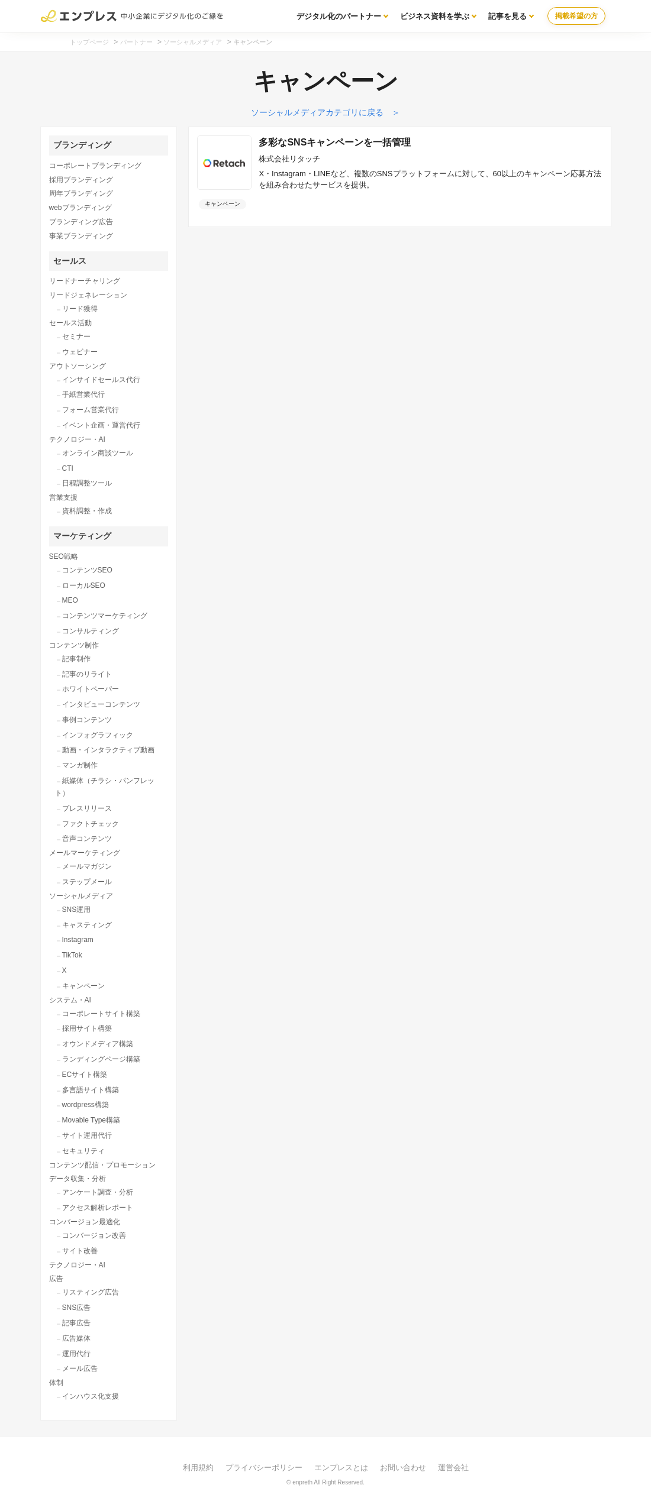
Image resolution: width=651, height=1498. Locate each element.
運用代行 (76, 1354)
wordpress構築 (85, 1105)
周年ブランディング (81, 193)
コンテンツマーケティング (104, 616)
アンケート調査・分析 (97, 1192)
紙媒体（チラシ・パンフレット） (104, 786)
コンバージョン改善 (94, 1235)
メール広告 (80, 1368)
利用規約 (198, 1467)
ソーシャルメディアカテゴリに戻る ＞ (325, 112)
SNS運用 (76, 909)
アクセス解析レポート (97, 1207)
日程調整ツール (87, 483)
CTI (67, 468)
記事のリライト (87, 674)
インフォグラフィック (97, 735)
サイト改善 (80, 1251)
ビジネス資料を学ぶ (434, 16)
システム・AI (70, 1000)
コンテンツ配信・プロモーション (102, 1165)
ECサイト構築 (85, 1074)
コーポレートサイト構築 (101, 1014)
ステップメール (87, 882)
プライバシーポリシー (263, 1467)
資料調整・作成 (87, 511)
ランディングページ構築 (101, 1059)
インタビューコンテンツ (101, 704)
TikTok (72, 955)
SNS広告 (76, 1307)
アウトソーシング (77, 366)
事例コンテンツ (87, 720)
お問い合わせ (403, 1467)
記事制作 (76, 659)
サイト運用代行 (87, 1135)
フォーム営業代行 (90, 410)
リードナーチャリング (84, 281)
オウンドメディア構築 (97, 1044)
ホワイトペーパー (90, 689)
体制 (56, 1383)
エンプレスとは (341, 1467)
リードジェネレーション (88, 295)
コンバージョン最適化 (84, 1222)
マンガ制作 (80, 765)
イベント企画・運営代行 (101, 425)
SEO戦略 (63, 556)
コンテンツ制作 (74, 645)
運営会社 (453, 1467)
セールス (69, 261)
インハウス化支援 (90, 1396)
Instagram (78, 940)
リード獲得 (80, 309)
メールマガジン (87, 866)
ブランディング (82, 145)
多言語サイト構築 (90, 1090)
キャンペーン (83, 986)
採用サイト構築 (87, 1028)
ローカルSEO (83, 585)
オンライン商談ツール (97, 453)
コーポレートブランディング (95, 165)
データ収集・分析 (77, 1179)
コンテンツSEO (87, 570)
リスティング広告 (90, 1292)
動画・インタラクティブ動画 (108, 750)
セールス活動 (70, 323)
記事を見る (507, 16)
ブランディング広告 (81, 222)
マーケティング (82, 536)
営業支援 (63, 497)
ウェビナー (80, 352)
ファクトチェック (90, 824)
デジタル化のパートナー (339, 16)
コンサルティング (90, 631)
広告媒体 (76, 1338)
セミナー (76, 336)
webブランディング (80, 207)
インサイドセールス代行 (101, 380)
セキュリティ (83, 1151)
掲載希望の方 (576, 16)
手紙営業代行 (83, 394)
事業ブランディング (81, 236)
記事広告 (76, 1323)
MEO (70, 600)
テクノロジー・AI (77, 439)
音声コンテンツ (87, 838)
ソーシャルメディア (81, 896)
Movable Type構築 (91, 1120)
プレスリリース (87, 808)
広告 (56, 1278)
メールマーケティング (84, 853)
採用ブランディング (81, 180)
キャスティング (87, 925)
